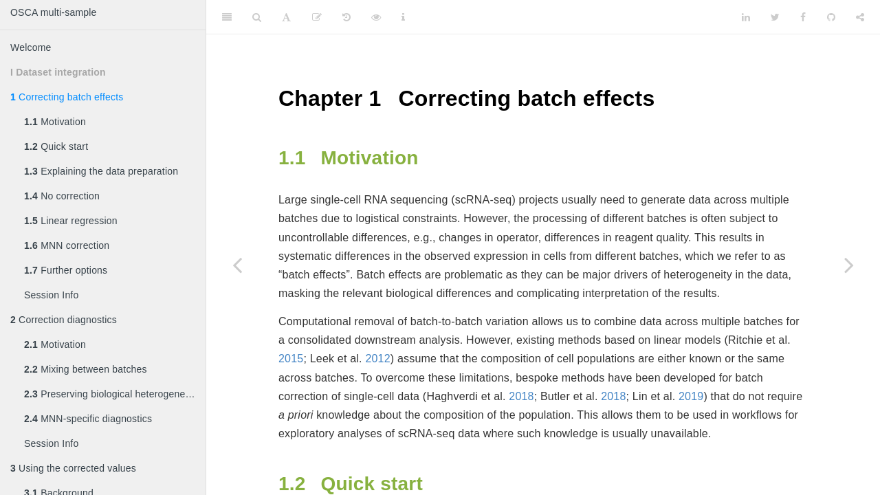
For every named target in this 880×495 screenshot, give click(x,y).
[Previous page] (237, 264)
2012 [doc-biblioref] (377, 358)
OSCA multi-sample (53, 12)
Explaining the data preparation (101, 171)
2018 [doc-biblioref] (521, 396)
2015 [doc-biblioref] (290, 358)
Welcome (31, 47)
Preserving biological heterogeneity (109, 393)
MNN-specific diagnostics (88, 418)
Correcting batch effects (66, 96)
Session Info (51, 294)
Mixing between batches (85, 369)
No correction (62, 195)
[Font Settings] (286, 17)
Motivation (55, 121)
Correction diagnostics (63, 319)
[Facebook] (803, 17)
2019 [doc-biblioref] (691, 396)
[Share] (860, 17)
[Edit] (317, 17)
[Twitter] (775, 17)
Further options (65, 270)
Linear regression (71, 220)
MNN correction (66, 245)
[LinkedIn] (746, 17)
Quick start (56, 146)
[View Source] (376, 17)
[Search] (257, 17)
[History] (346, 17)
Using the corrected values (73, 468)
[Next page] (849, 264)
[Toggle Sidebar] (227, 17)
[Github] (831, 17)
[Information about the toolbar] (403, 17)
